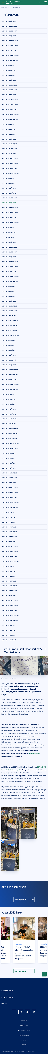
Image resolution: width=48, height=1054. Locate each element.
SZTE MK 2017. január (9, 542)
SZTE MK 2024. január (9, 154)
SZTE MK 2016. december (10, 547)
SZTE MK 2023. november (10, 163)
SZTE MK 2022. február (9, 252)
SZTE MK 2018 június (8, 458)
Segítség (24, 1045)
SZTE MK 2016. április (9, 581)
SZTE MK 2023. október (9, 168)
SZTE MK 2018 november (10, 434)
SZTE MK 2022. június (8, 232)
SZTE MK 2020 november (10, 326)
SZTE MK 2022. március (9, 247)
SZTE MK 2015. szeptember (10, 615)
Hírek (2, 8)
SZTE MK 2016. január (9, 596)
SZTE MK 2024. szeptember (10, 114)
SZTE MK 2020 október (9, 330)
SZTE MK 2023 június (8, 183)
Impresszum (24, 1040)
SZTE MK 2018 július (8, 453)
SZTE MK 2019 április (9, 409)
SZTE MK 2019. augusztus (10, 389)
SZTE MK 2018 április (9, 468)
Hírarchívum (8, 8)
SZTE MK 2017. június (8, 517)
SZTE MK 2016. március (9, 586)
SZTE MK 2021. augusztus (10, 281)
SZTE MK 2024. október (9, 109)
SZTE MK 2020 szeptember (10, 335)
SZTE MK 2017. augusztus (10, 507)
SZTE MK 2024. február (9, 149)
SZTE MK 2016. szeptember (10, 561)
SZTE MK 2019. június (8, 399)
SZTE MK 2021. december (10, 262)
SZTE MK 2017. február (9, 537)
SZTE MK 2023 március (9, 193)
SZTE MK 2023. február (9, 198)
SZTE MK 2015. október (9, 610)
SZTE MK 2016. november (10, 551)
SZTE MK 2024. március (9, 144)
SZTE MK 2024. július (8, 124)
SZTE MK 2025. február (9, 90)
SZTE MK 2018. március (9, 473)
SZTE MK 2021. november (10, 267)
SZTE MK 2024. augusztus (10, 119)
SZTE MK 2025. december (10, 41)
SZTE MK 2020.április (9, 355)
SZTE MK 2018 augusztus (10, 448)
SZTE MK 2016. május (8, 576)
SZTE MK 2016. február (9, 591)
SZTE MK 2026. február (9, 31)
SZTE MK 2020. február (9, 360)
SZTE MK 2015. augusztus (10, 620)
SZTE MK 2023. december (10, 159)
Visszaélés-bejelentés (24, 1030)
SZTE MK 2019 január (9, 424)
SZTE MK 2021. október (9, 272)
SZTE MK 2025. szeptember (10, 55)
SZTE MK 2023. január (18, 8)
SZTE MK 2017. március (9, 532)
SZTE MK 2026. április (9, 21)
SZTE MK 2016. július (8, 566)
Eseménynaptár (20, 899)
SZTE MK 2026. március (9, 26)
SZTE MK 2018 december (10, 429)
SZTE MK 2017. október (9, 497)
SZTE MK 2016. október (9, 556)
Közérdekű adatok (24, 1035)
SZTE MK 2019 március (9, 414)
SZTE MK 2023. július (8, 178)
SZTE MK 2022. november (10, 213)
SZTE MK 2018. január (9, 483)
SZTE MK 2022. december (10, 208)
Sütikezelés (24, 1021)
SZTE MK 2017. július (8, 512)
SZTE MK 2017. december (10, 488)
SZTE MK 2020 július (8, 340)
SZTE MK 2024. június (8, 129)
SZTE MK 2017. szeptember (10, 502)
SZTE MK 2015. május (8, 635)
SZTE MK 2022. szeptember (10, 222)
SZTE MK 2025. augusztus (10, 60)
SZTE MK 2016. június (8, 571)
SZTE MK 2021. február (9, 311)
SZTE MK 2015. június (8, 630)
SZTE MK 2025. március (9, 85)
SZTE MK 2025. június (8, 70)
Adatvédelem (24, 1025)
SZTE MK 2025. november (10, 46)
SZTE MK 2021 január (9, 316)
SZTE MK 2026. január (9, 36)
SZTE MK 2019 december (10, 370)
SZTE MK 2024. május (8, 134)
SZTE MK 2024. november (10, 105)
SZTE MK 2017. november (10, 492)
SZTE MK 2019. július (8, 394)
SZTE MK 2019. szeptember (10, 384)
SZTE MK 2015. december (10, 601)
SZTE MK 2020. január (9, 365)
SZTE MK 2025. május (8, 75)
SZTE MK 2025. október (9, 51)
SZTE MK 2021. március (9, 306)
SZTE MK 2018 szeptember (10, 443)
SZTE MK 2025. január (9, 95)
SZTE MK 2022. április (9, 242)
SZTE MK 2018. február (9, 478)
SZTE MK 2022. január (9, 257)
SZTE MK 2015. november (10, 605)
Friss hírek (19, 944)
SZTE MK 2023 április (9, 188)
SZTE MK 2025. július (8, 65)
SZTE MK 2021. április (9, 301)
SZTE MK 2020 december (10, 321)
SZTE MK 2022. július (8, 227)
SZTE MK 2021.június (8, 291)
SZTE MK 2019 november (10, 375)
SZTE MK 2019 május (8, 404)
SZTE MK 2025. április (9, 80)
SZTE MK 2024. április (9, 139)
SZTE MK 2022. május (8, 237)
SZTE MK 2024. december (10, 100)
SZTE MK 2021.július (8, 286)
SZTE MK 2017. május (8, 522)
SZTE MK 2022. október (9, 217)
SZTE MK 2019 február (9, 419)
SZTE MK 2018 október (9, 438)
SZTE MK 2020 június (8, 345)
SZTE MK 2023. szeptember (10, 173)
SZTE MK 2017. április (9, 527)
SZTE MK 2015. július (8, 625)
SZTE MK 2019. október (9, 380)
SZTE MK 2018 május (8, 463)
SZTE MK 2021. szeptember (10, 276)
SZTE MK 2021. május (8, 296)
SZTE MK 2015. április (9, 640)
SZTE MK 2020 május (8, 350)
